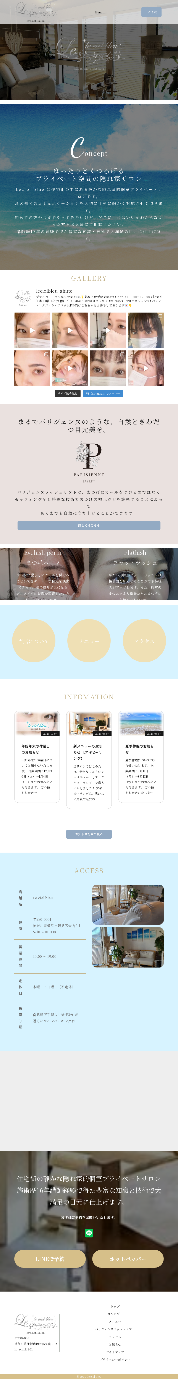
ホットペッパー (128, 1259)
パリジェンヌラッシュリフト (115, 1329)
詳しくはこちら (89, 525)
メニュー (115, 1321)
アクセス (115, 1337)
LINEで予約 (50, 1259)
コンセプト (115, 1314)
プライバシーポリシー (115, 1359)
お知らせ (115, 1344)
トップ (115, 1306)
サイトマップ (115, 1352)
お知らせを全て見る (89, 834)
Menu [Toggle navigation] (98, 12)
